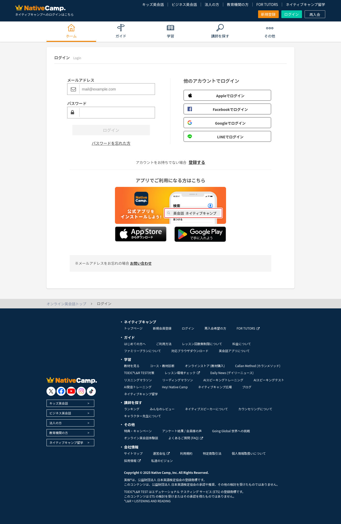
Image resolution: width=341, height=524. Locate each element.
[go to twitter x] (51, 391)
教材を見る (132, 365)
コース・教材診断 (162, 365)
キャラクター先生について (142, 416)
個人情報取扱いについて (249, 453)
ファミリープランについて (142, 350)
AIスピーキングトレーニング (223, 380)
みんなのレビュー (162, 409)
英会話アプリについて (234, 350)
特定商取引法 (212, 453)
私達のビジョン (162, 460)
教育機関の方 (238, 4)
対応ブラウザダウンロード (189, 350)
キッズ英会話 (153, 4)
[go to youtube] (71, 391)
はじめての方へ (135, 343)
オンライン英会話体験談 (141, 438)
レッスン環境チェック (182, 372)
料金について (242, 343)
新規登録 (268, 14)
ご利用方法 (164, 343)
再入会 (314, 14)
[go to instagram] (81, 391)
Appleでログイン (216, 95)
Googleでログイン (217, 123)
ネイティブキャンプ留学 (305, 4)
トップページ (133, 328)
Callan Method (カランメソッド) (257, 365)
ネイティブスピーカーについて (206, 409)
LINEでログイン (215, 136)
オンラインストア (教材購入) (205, 365)
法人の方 (212, 4)
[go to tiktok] (91, 391)
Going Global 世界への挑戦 (231, 431)
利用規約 (186, 453)
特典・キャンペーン (138, 431)
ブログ (246, 387)
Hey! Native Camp (175, 387)
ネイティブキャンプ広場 (215, 387)
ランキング (132, 409)
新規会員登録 (162, 328)
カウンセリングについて (255, 409)
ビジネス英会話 (184, 4)
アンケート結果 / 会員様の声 (182, 431)
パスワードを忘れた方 (111, 143)
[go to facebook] (61, 391)
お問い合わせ (141, 263)
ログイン (291, 14)
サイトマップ (133, 453)
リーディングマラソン (177, 380)
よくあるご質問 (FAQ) (185, 438)
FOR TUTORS (267, 4)
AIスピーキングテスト (269, 380)
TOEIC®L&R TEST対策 (139, 372)
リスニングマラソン (138, 380)
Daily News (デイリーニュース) (231, 372)
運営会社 (161, 453)
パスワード (77, 103)
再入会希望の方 (215, 328)
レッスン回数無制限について (202, 343)
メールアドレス (80, 80)
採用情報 (132, 460)
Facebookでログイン (218, 109)
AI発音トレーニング (138, 387)
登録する (197, 162)
